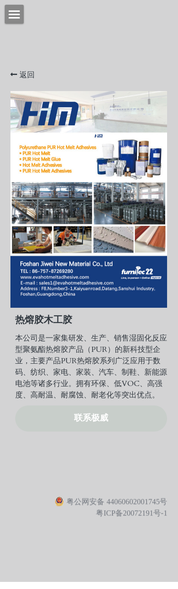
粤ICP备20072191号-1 (131, 515)
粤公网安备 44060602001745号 (111, 503)
